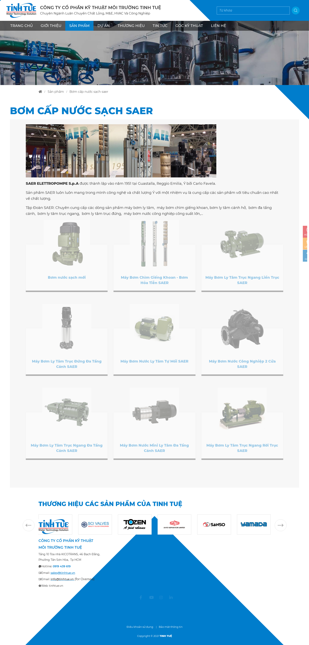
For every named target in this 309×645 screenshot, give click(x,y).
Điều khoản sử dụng (140, 626)
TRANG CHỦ (21, 26)
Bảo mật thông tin (171, 626)
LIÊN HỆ (218, 26)
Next (281, 525)
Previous (29, 525)
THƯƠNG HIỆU (131, 26)
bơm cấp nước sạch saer (88, 92)
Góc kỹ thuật (189, 26)
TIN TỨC (160, 26)
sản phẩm (56, 92)
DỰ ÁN (103, 26)
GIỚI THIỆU (51, 26)
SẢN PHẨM (79, 26)
